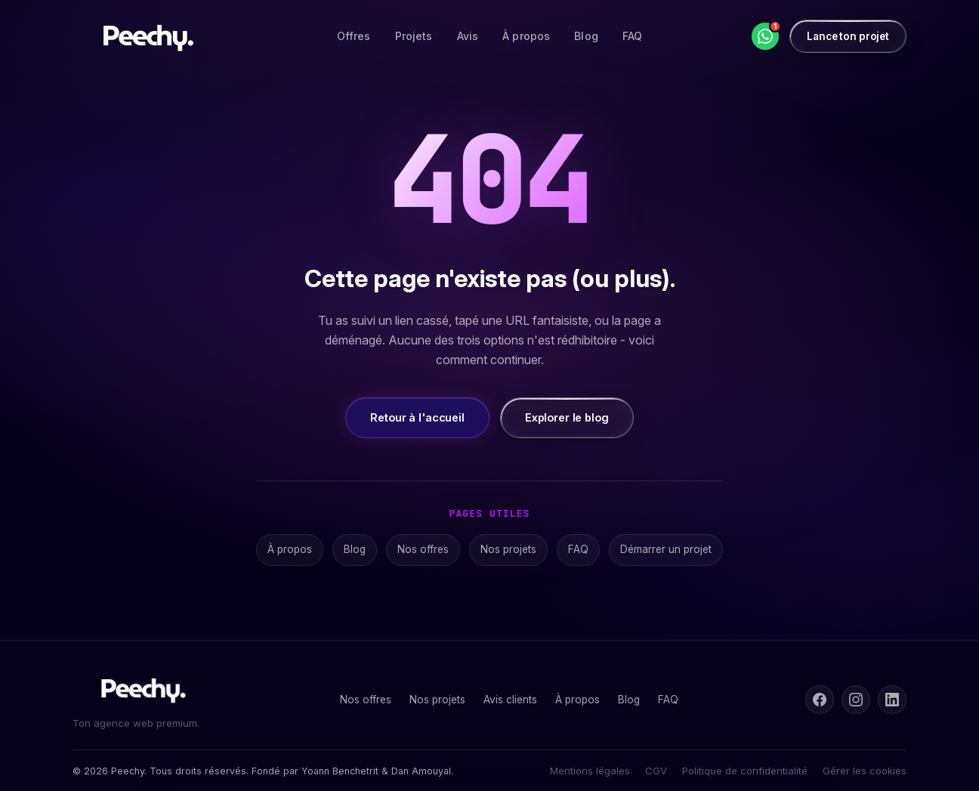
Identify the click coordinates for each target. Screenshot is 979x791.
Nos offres (423, 549)
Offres (354, 35)
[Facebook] (819, 699)
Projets (414, 35)
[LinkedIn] (892, 699)
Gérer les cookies (864, 771)
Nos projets (508, 549)
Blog (586, 35)
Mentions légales (590, 771)
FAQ (632, 35)
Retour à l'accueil (417, 417)
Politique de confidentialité (745, 771)
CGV (656, 771)
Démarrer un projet (666, 549)
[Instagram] (856, 699)
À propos (526, 35)
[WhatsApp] (765, 36)
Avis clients (510, 700)
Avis (468, 35)
